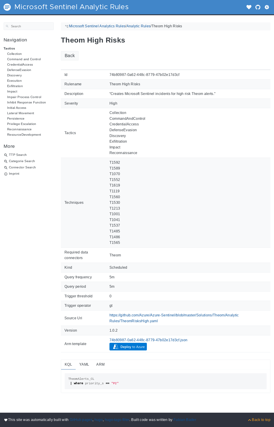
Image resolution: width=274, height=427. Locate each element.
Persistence (16, 118)
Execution (14, 80)
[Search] (29, 26)
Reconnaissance (19, 129)
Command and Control (24, 59)
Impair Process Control (24, 97)
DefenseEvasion (19, 70)
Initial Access (16, 107)
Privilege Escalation (21, 124)
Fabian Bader (184, 420)
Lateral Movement (20, 113)
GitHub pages (81, 420)
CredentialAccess (20, 64)
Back (70, 55)
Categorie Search (22, 161)
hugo (98, 420)
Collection (14, 54)
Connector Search (22, 167)
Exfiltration (15, 86)
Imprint (14, 173)
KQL (68, 364)
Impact (12, 91)
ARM (100, 364)
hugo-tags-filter (117, 420)
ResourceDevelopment (24, 134)
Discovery (14, 75)
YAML (84, 364)
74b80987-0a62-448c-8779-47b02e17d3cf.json (148, 340)
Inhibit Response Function (26, 102)
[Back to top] (258, 420)
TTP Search (18, 155)
